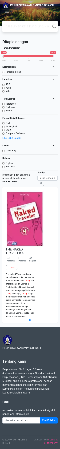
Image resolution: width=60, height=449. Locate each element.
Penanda (22, 261)
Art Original (11, 126)
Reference (11, 103)
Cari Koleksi (49, 420)
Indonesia (10, 166)
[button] (30, 320)
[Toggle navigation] (7, 12)
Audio (8, 88)
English (9, 163)
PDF (8, 84)
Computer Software (15, 133)
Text (8, 123)
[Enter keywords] (21, 420)
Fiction (9, 110)
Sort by (41, 172)
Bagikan (32, 259)
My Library (11, 150)
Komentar (11, 259)
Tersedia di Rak (13, 72)
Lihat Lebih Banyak (11, 138)
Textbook (10, 107)
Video (8, 91)
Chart (8, 130)
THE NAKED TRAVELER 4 (15, 251)
